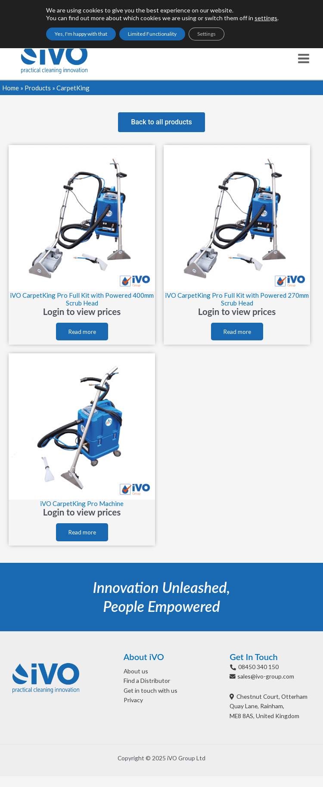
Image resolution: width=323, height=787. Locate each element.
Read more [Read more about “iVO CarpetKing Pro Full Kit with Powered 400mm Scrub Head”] (82, 331)
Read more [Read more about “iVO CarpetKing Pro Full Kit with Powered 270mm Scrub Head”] (237, 331)
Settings (206, 34)
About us (136, 671)
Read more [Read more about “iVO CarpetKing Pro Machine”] (82, 532)
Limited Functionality (152, 34)
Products (38, 88)
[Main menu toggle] (303, 58)
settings (266, 18)
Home (10, 88)
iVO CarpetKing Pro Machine (82, 503)
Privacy (133, 700)
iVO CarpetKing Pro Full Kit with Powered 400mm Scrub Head (82, 299)
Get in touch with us (150, 690)
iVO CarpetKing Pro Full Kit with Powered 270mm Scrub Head (237, 299)
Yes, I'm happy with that (81, 34)
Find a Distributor (147, 680)
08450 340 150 (258, 666)
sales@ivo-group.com (265, 676)
